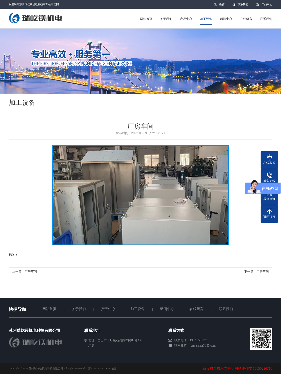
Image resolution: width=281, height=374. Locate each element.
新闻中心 (167, 309)
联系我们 (243, 4)
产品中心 (267, 4)
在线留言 (196, 309)
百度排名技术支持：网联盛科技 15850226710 (237, 368)
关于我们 (79, 309)
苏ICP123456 (95, 368)
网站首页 (49, 309)
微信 (222, 6)
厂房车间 (31, 271)
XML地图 (111, 368)
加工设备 (138, 309)
